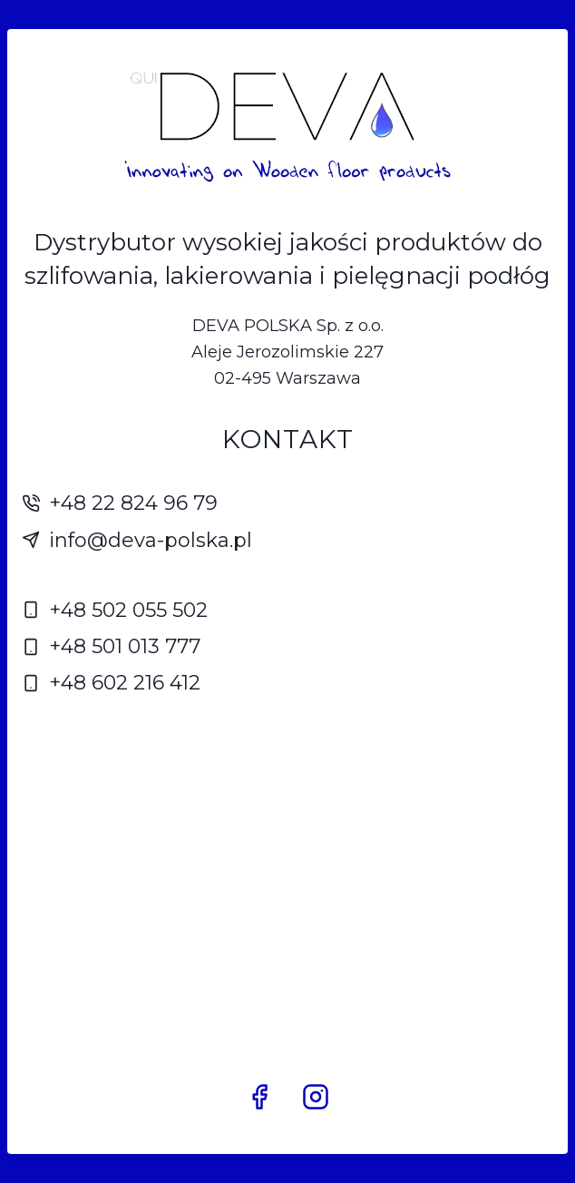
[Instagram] (315, 1096)
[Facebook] (259, 1096)
